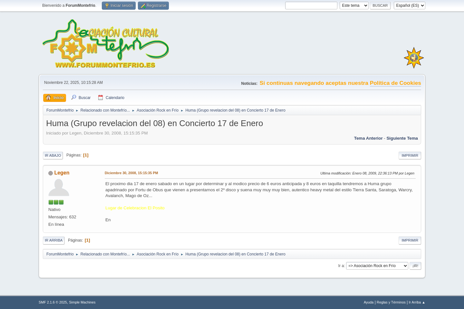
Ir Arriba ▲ (417, 302)
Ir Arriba (54, 240)
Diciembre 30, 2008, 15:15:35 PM (131, 173)
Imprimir (409, 155)
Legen (61, 172)
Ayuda (368, 302)
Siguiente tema (402, 138)
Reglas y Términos (391, 302)
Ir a (341, 266)
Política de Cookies (395, 83)
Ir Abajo (53, 155)
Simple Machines (82, 302)
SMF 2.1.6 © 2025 (53, 302)
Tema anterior (368, 138)
